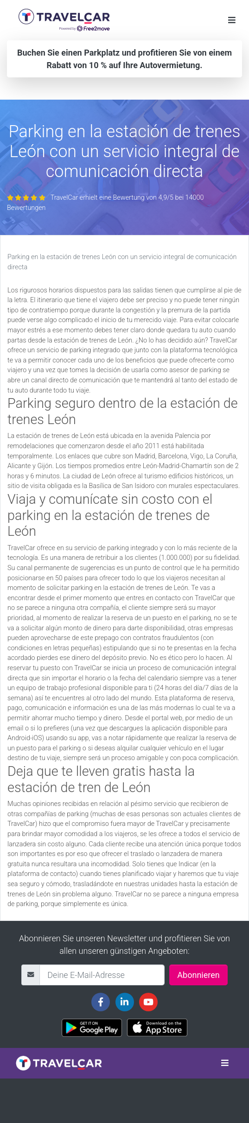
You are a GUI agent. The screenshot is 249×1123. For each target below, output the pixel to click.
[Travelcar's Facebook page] (100, 1002)
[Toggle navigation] (232, 20)
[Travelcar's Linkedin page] (124, 1002)
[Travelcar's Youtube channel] (148, 1002)
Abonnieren (198, 975)
